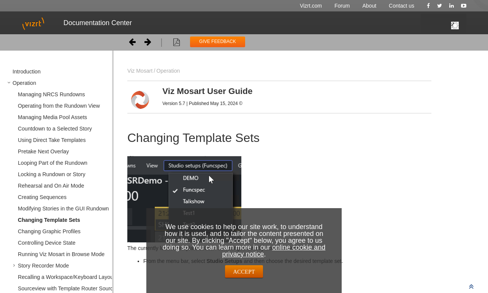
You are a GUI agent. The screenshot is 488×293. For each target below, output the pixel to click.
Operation (168, 71)
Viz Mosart (139, 71)
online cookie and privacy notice (273, 251)
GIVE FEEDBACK (217, 41)
